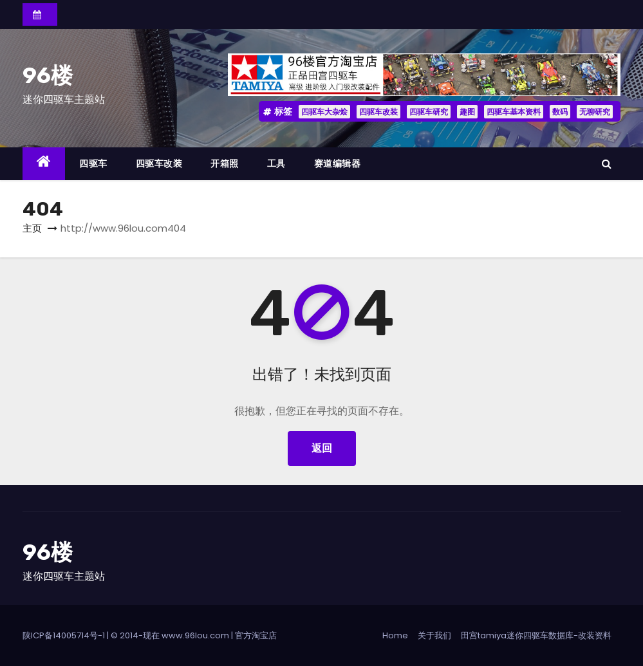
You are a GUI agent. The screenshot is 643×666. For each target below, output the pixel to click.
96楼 (48, 75)
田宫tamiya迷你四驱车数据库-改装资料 (536, 635)
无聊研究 (594, 111)
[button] (606, 164)
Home (395, 635)
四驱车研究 (428, 111)
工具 (276, 163)
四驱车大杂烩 (324, 111)
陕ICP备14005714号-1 (64, 635)
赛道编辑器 (337, 163)
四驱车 (93, 163)
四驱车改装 (378, 111)
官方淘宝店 (256, 635)
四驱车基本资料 (514, 111)
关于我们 (434, 635)
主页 (32, 228)
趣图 (467, 111)
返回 (322, 448)
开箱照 (224, 163)
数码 (560, 111)
